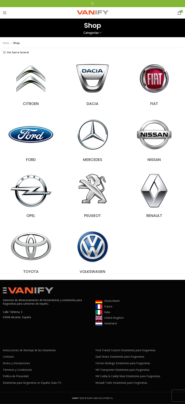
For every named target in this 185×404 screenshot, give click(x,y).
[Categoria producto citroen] (31, 83)
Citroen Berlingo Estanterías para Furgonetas (122, 363)
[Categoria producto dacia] (92, 83)
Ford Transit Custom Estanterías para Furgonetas (125, 350)
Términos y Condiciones (17, 370)
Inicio (6, 43)
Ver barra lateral (18, 52)
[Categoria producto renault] (154, 195)
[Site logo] (93, 12)
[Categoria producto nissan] (154, 139)
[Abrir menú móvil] (4, 13)
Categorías (91, 32)
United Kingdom (114, 317)
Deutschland (111, 301)
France (108, 306)
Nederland (110, 323)
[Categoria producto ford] (31, 139)
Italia (107, 312)
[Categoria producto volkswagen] (92, 251)
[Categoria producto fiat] (154, 83)
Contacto (8, 356)
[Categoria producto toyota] (31, 251)
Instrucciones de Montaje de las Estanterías (29, 350)
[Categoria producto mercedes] (92, 139)
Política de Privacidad (15, 376)
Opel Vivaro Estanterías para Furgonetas (119, 356)
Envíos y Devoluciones (16, 363)
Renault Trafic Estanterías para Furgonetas (121, 382)
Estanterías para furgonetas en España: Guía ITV (32, 382)
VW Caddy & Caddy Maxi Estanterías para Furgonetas (127, 376)
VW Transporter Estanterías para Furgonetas (122, 370)
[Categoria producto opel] (31, 195)
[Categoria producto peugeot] (92, 195)
